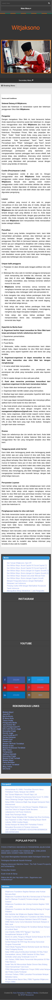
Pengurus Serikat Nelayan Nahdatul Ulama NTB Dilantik (26, 919)
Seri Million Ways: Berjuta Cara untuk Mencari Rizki (26, 576)
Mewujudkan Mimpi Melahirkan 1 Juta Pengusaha (25, 591)
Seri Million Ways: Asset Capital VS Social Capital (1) (27, 565)
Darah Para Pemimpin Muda (15, 815)
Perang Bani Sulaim (8, 870)
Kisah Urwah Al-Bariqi (9, 874)
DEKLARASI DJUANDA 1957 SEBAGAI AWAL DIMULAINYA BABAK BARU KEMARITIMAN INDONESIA (23, 852)
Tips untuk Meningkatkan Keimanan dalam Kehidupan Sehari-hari (25, 857)
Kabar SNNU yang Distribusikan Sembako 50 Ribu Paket (26, 952)
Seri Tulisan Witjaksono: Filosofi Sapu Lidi (21, 794)
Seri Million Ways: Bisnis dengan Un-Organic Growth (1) (28, 571)
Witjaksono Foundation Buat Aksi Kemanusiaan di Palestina (27, 897)
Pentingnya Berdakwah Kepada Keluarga (16, 860)
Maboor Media (32, 993)
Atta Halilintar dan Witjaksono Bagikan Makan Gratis (24, 914)
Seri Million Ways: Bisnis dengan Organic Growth (25, 578)
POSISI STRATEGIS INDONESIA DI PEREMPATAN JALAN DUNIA (25, 847)
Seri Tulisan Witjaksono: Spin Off (19, 563)
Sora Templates (19, 993)
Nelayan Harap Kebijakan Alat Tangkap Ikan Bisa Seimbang (27, 817)
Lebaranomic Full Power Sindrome (18, 812)
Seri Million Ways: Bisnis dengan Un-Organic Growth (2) (28, 573)
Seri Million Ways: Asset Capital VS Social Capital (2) (27, 568)
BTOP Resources (27, 995)
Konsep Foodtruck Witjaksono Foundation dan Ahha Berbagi (27, 917)
